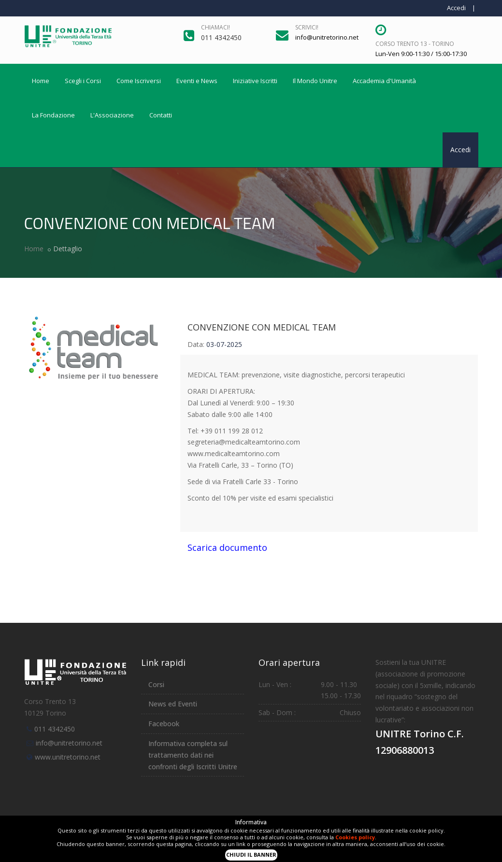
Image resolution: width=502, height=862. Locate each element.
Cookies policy (355, 837)
